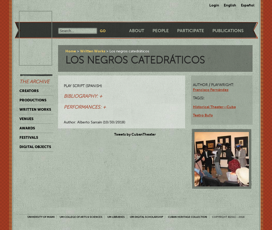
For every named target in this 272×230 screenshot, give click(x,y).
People (160, 30)
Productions (32, 100)
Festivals (28, 137)
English (230, 5)
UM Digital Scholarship (146, 216)
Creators (29, 91)
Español (247, 5)
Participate (190, 30)
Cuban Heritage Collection (187, 216)
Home (70, 51)
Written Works (35, 109)
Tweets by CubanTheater (135, 134)
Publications (227, 30)
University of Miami (41, 216)
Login (214, 5)
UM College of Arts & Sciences (81, 216)
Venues (26, 119)
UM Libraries (116, 216)
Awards (27, 128)
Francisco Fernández (210, 90)
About (136, 30)
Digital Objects (35, 147)
